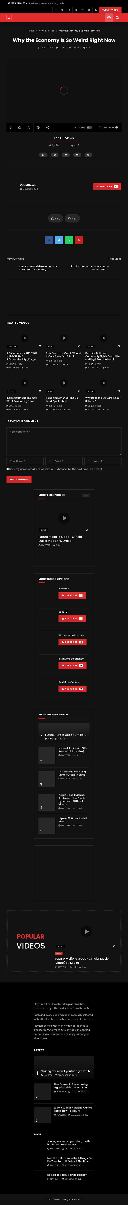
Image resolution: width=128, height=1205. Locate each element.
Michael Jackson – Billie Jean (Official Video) (72, 750)
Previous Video (15, 258)
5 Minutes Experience (71, 658)
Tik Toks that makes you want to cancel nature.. (89, 268)
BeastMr (63, 612)
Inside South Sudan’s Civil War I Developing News (21, 399)
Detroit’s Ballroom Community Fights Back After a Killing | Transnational (103, 356)
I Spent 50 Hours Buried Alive (72, 820)
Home (31, 30)
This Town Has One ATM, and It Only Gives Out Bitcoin (63, 354)
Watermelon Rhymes (71, 635)
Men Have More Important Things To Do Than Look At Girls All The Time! (69, 1159)
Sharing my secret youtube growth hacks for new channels (46, 3)
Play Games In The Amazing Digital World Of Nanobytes (71, 1086)
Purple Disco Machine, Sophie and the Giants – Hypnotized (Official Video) (73, 799)
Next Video (115, 258)
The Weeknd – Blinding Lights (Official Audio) (72, 773)
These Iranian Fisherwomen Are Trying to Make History (38, 268)
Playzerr (45, 545)
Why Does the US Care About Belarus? (102, 399)
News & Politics (46, 30)
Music (59, 953)
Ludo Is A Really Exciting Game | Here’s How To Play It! (73, 1109)
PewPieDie (64, 588)
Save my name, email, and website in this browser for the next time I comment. (55, 469)
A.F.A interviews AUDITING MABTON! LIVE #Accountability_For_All (21, 356)
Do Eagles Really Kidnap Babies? (67, 1174)
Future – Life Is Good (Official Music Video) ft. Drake (60, 539)
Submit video (110, 9)
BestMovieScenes (69, 682)
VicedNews (28, 185)
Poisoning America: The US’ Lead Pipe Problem (62, 399)
